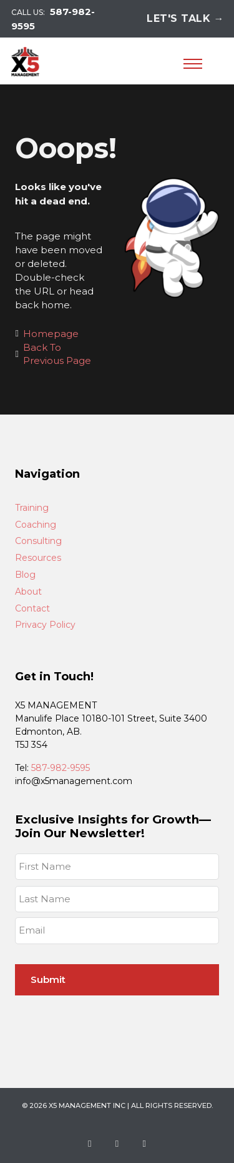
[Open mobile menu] (192, 64)
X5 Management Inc (87, 1105)
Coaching (35, 525)
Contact (32, 608)
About (28, 592)
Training (32, 508)
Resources (38, 558)
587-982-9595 (60, 767)
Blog (25, 575)
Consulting (38, 541)
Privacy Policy (45, 625)
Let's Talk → (185, 18)
